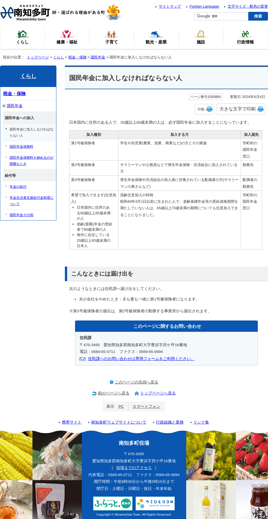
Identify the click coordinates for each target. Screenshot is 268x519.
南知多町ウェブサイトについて (118, 422)
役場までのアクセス (134, 468)
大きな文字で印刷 (237, 108)
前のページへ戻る (113, 393)
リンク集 (201, 422)
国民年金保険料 (21, 147)
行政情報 (245, 37)
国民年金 (98, 57)
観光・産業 (156, 37)
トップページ (38, 57)
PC (121, 406)
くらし (58, 57)
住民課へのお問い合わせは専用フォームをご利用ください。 (141, 359)
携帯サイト (72, 422)
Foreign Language (204, 6)
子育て (111, 37)
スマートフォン (146, 406)
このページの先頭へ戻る (136, 382)
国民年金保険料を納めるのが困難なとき (32, 161)
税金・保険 (77, 57)
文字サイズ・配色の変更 (248, 6)
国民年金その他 (21, 215)
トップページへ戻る (158, 393)
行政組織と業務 (170, 422)
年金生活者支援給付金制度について (32, 201)
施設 (201, 37)
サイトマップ (170, 6)
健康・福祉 (67, 37)
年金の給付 (18, 187)
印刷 (201, 109)
